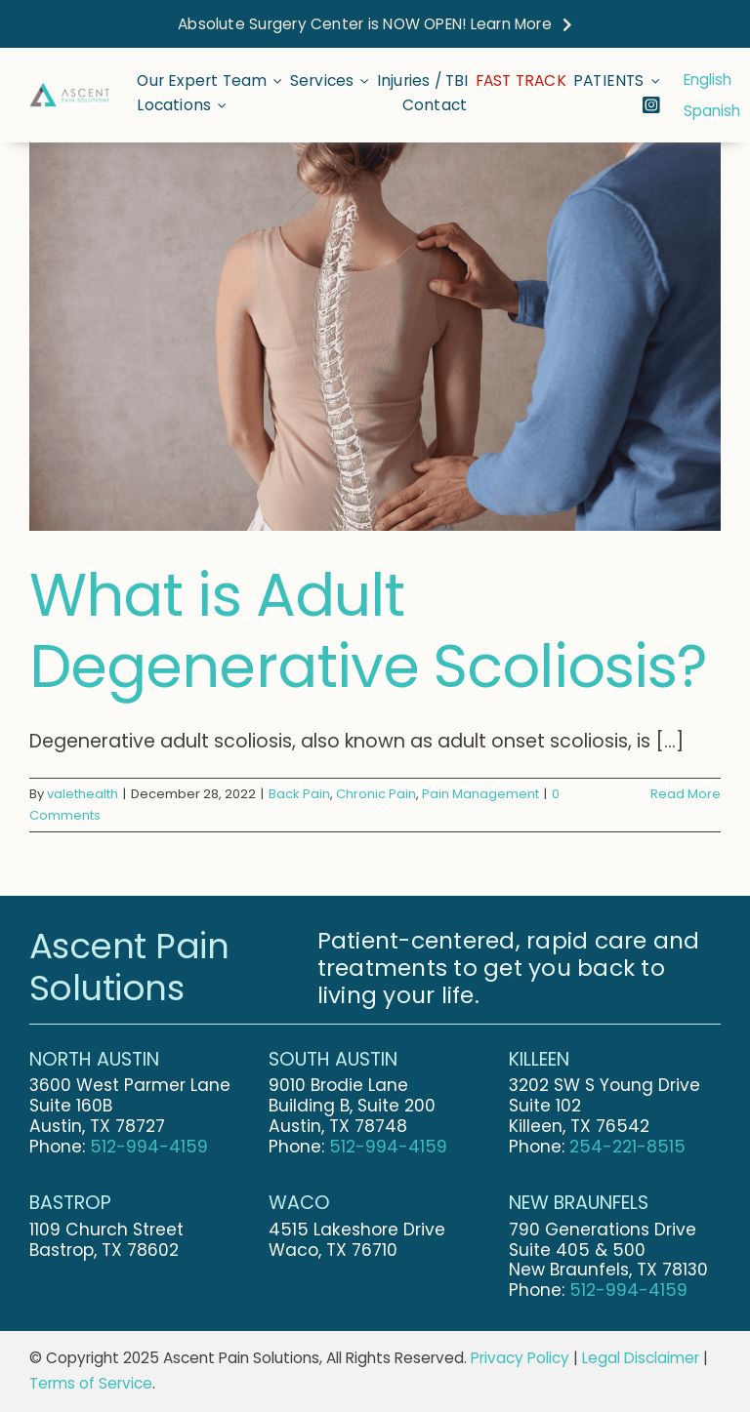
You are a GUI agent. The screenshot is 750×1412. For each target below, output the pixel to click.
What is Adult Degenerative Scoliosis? (368, 630)
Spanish (712, 111)
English (707, 79)
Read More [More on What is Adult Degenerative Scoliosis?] (685, 794)
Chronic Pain (376, 794)
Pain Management (480, 794)
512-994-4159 (149, 1146)
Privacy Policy (520, 1358)
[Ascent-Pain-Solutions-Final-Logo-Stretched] (69, 91)
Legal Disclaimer (640, 1358)
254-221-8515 (627, 1146)
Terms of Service (90, 1383)
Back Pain (299, 794)
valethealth (82, 794)
